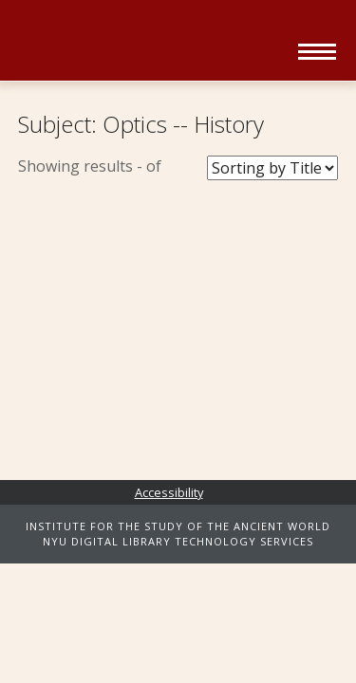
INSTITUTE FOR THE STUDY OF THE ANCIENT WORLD (178, 526)
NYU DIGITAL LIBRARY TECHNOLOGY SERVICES (178, 541)
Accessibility (169, 492)
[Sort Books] (272, 168)
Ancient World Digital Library (151, 43)
